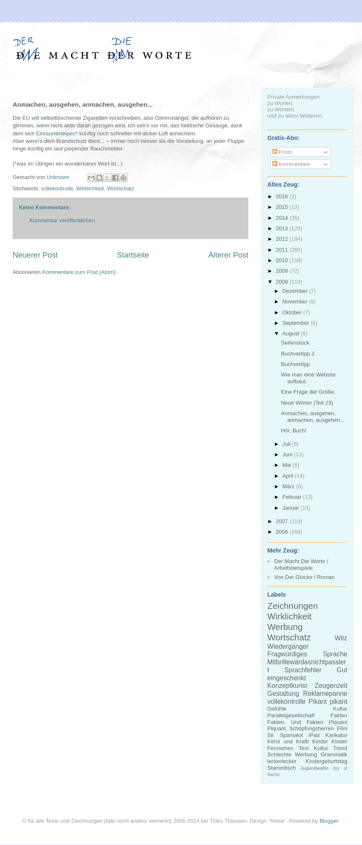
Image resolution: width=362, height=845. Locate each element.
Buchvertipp (295, 364)
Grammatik (333, 754)
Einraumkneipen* (57, 133)
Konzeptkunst (287, 685)
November (295, 301)
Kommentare (291, 164)
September (296, 323)
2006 (283, 532)
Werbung (285, 627)
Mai (287, 465)
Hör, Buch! (293, 430)
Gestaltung (283, 693)
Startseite (133, 255)
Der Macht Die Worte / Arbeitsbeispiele (301, 564)
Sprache (335, 654)
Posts (282, 152)
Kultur (340, 708)
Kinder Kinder (329, 741)
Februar (292, 497)
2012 (283, 239)
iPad (314, 735)
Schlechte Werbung (292, 754)
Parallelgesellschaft (290, 715)
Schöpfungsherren (311, 728)
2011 (283, 250)
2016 (283, 196)
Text (303, 748)
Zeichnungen (292, 606)
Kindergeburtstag (326, 761)
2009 (283, 271)
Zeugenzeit (331, 685)
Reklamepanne (325, 693)
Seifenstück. (296, 343)
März (289, 486)
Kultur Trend (330, 748)
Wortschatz (120, 188)
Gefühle (277, 708)
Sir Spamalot (285, 735)
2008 (283, 282)
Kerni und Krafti (288, 741)
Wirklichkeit (90, 188)
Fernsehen (280, 748)
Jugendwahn (314, 768)
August (291, 333)
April (288, 476)
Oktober (292, 312)
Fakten (338, 715)
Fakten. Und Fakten (295, 722)
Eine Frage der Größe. (308, 392)
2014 (283, 218)
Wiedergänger (288, 646)
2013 (283, 228)
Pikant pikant (328, 701)
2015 (283, 207)
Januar (291, 508)
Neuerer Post (35, 255)
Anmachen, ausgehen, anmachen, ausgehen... (312, 416)
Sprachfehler (302, 670)
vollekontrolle (57, 188)
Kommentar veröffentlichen (62, 220)
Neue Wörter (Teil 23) (307, 403)
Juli (287, 444)
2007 (283, 521)
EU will (30, 118)
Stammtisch (281, 768)
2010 (283, 260)
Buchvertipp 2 (297, 353)
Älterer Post (228, 255)
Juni (288, 454)
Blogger (328, 821)
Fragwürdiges (287, 654)
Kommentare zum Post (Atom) (79, 272)
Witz (341, 638)
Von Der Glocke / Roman (304, 577)
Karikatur (336, 735)
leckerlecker (281, 761)
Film (342, 728)
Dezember (295, 291)
